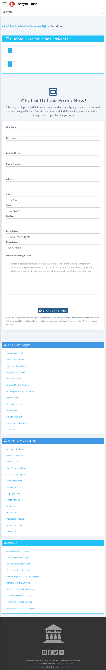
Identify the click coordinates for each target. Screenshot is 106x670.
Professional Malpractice (17, 423)
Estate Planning (13, 499)
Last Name (11, 138)
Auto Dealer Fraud (14, 353)
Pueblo (23, 26)
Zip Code (10, 216)
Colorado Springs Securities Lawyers (22, 576)
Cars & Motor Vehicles (16, 468)
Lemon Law (11, 410)
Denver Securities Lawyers (18, 582)
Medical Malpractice (15, 416)
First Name (11, 127)
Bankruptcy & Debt (14, 455)
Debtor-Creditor (13, 378)
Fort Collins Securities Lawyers (20, 589)
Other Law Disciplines (22, 441)
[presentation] (53, 301)
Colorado (12, 26)
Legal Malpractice (14, 404)
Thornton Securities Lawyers (19, 602)
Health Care (11, 512)
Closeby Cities (13, 542)
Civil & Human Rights (15, 474)
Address (10, 179)
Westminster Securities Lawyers (20, 608)
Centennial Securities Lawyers (19, 570)
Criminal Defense (14, 487)
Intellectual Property (15, 519)
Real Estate (11, 531)
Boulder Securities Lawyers (18, 563)
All (3, 26)
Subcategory (12, 242)
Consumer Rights (39, 26)
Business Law (12, 461)
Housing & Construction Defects (20, 391)
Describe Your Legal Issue (18, 255)
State (8, 205)
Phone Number (13, 164)
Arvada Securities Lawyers (18, 551)
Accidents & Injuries (15, 449)
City (8, 194)
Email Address (13, 153)
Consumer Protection (16, 366)
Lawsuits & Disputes (15, 525)
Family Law (11, 506)
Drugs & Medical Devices (17, 385)
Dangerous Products (15, 372)
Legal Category (13, 231)
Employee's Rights (14, 493)
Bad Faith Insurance (15, 359)
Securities (10, 429)
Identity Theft (12, 397)
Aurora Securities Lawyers (18, 557)
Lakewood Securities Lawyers (19, 595)
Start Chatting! (53, 310)
